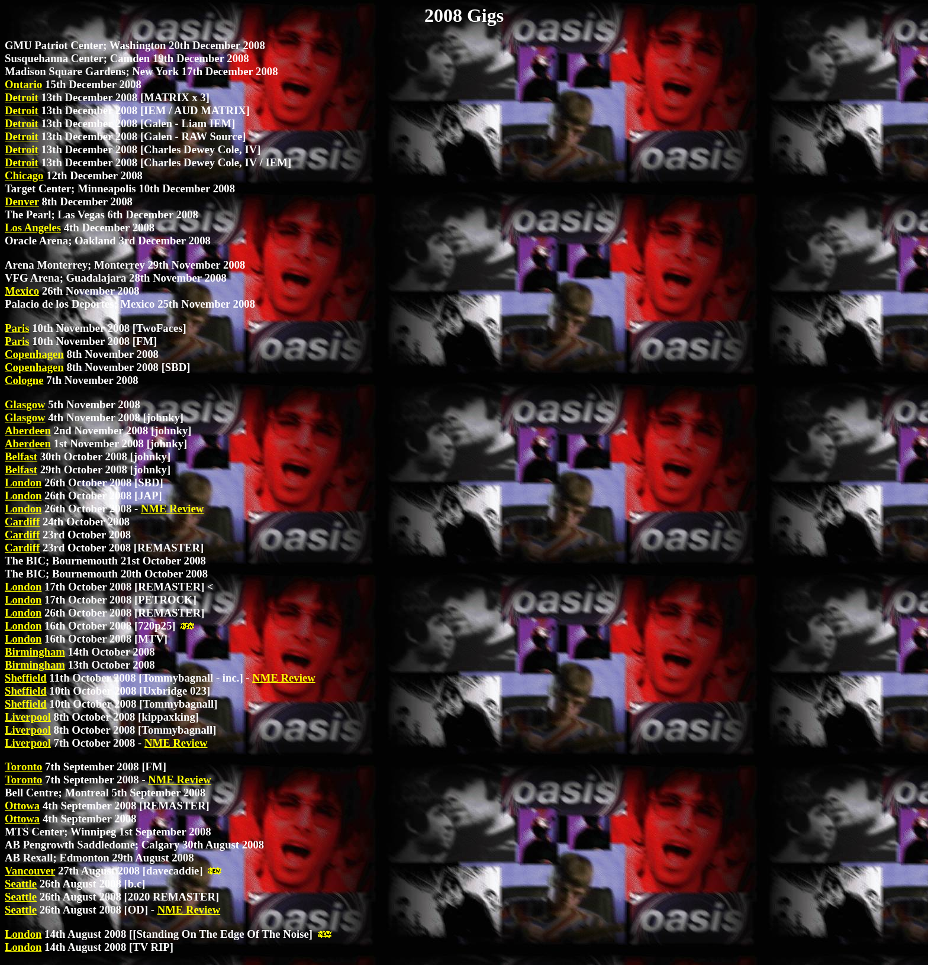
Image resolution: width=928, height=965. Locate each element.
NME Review (172, 508)
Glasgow (25, 404)
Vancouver (30, 870)
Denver (22, 201)
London (23, 482)
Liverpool (28, 717)
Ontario (23, 84)
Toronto (23, 766)
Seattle (21, 883)
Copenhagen (34, 354)
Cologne (24, 380)
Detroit (21, 97)
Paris (17, 328)
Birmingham (35, 652)
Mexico (22, 291)
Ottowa (22, 805)
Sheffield (26, 678)
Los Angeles (33, 227)
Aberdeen (28, 430)
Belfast (21, 456)
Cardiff (22, 521)
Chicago (24, 175)
